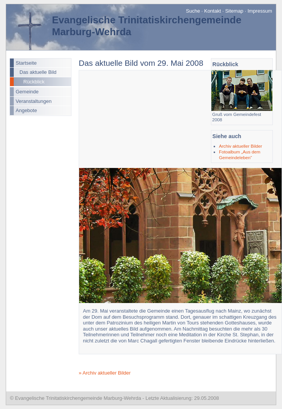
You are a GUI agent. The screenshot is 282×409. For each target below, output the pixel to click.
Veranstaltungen (34, 101)
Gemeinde (27, 92)
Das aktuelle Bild (38, 72)
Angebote (26, 110)
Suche (193, 11)
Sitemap (234, 11)
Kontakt (212, 11)
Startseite (26, 63)
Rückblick (34, 82)
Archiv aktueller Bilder (240, 145)
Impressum (260, 11)
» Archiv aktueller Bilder (105, 373)
